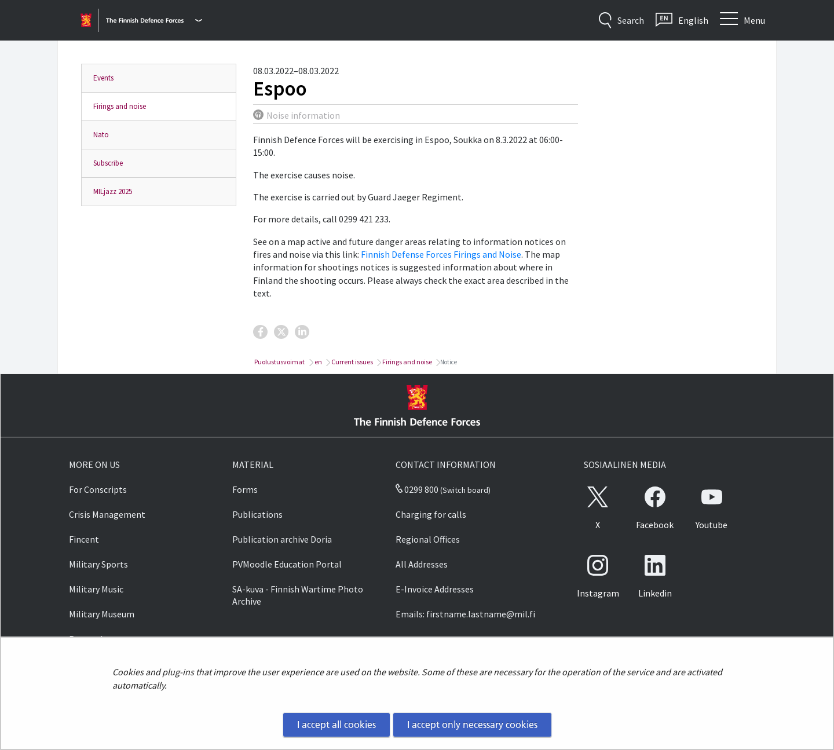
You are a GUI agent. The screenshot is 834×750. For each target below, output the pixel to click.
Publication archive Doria (282, 539)
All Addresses (422, 564)
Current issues (351, 361)
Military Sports (98, 564)
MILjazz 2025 (112, 191)
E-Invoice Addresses (435, 589)
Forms (245, 489)
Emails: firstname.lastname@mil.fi (465, 614)
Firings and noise (119, 106)
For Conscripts (98, 489)
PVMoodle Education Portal (287, 564)
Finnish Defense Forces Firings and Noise (441, 254)
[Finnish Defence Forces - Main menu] (154, 20)
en (317, 361)
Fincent (84, 539)
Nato (101, 135)
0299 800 (417, 489)
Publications (257, 514)
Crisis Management (107, 514)
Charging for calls (431, 514)
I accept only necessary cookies (472, 724)
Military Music (96, 589)
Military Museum (101, 614)
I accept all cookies (336, 724)
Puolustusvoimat (279, 361)
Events (103, 78)
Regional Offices (428, 539)
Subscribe (108, 163)
